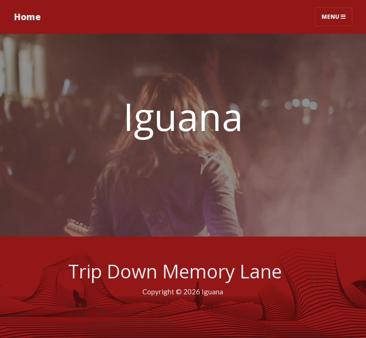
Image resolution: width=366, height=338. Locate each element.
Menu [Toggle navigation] (333, 17)
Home (27, 17)
